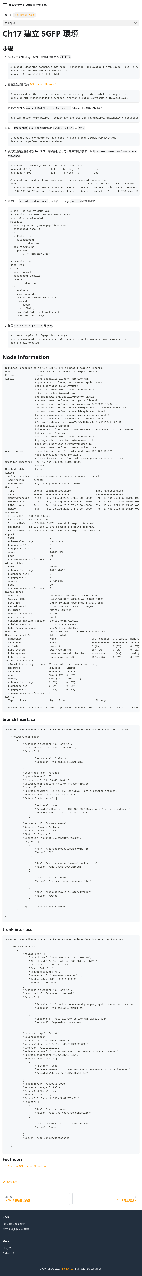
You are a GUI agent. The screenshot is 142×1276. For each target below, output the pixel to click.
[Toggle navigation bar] (5, 4)
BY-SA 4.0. (68, 1268)
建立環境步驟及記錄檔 (16, 1229)
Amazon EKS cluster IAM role (25, 1166)
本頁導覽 (10, 23)
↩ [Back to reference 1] (45, 1166)
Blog (7, 1248)
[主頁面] (6, 15)
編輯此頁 (10, 1182)
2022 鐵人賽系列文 (14, 1224)
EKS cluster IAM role (41, 84)
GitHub (8, 1253)
